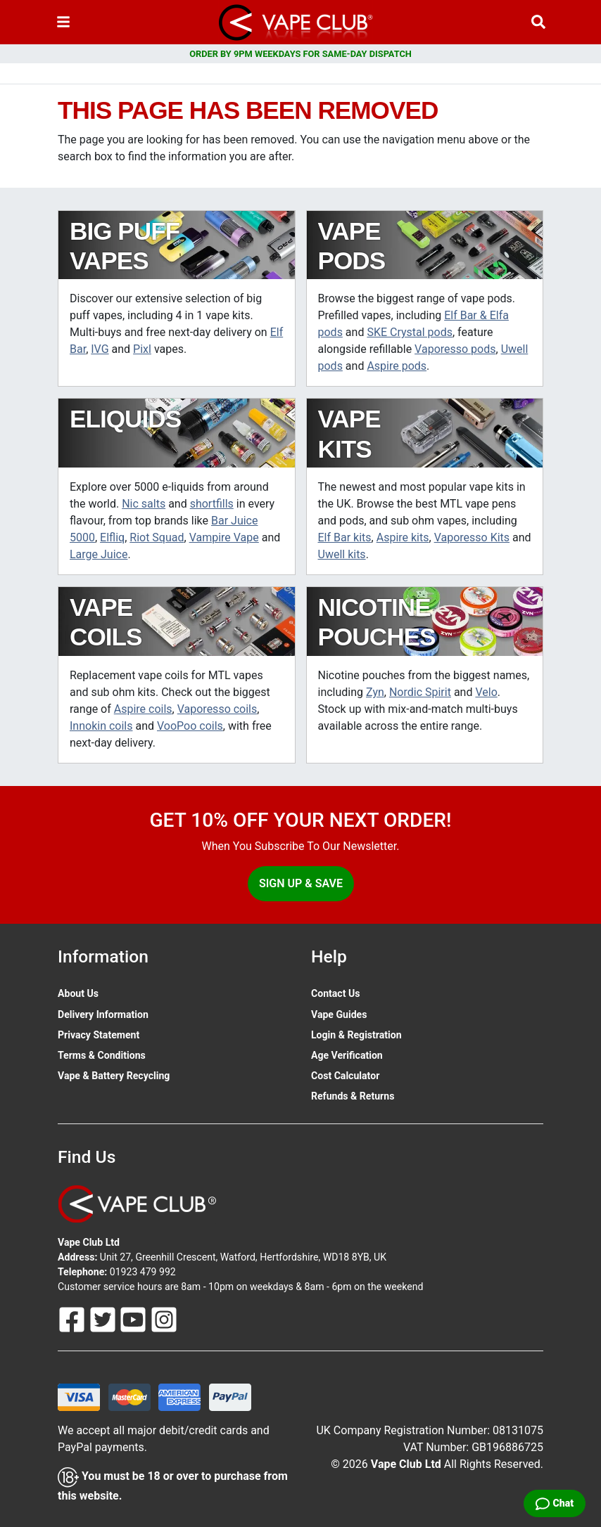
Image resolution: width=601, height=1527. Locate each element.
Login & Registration (356, 1034)
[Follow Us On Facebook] (73, 1319)
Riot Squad (156, 537)
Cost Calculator (345, 1075)
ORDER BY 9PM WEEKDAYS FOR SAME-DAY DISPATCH (300, 54)
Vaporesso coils (217, 709)
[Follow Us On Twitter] (104, 1319)
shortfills (212, 503)
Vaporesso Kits (472, 537)
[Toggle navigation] (63, 22)
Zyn (375, 692)
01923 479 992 (143, 1271)
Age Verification (347, 1055)
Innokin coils (101, 726)
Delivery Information (103, 1014)
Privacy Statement (98, 1034)
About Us (78, 993)
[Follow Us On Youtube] (134, 1319)
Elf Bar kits (345, 537)
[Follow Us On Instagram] (164, 1319)
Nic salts (143, 503)
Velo (486, 692)
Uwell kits (342, 554)
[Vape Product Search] (538, 22)
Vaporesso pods (455, 349)
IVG (99, 349)
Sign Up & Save (301, 883)
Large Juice (98, 554)
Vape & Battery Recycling (114, 1075)
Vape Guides (339, 1014)
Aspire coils (143, 709)
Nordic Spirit (420, 692)
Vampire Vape (224, 537)
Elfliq (112, 537)
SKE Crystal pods (410, 332)
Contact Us (335, 993)
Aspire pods (396, 366)
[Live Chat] (555, 1503)
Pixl (142, 349)
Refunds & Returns (352, 1096)
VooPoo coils (190, 726)
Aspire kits (403, 537)
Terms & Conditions (102, 1055)
